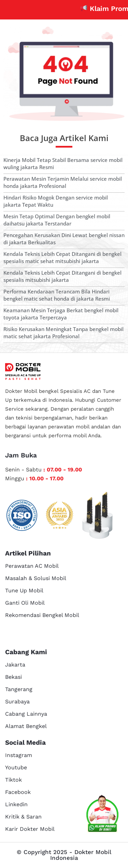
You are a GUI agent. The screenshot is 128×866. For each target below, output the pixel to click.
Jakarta (15, 664)
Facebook (18, 792)
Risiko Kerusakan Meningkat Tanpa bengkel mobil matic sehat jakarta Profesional (63, 333)
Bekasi (13, 677)
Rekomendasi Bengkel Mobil (42, 615)
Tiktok (13, 779)
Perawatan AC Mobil (32, 566)
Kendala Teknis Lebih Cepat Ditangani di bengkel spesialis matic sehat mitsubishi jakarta (62, 257)
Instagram (18, 755)
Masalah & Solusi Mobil (35, 578)
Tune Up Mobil (24, 590)
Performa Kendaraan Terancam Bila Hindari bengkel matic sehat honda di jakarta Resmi (56, 295)
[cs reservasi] (102, 814)
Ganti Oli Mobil (25, 603)
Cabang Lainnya (26, 714)
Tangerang (18, 689)
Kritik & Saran (23, 816)
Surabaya (17, 701)
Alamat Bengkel (26, 726)
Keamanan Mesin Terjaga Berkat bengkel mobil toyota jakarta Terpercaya (60, 314)
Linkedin (16, 804)
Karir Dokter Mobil (30, 829)
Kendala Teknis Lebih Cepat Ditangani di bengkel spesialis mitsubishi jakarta (62, 276)
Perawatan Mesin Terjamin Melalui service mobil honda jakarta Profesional (62, 182)
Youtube (16, 767)
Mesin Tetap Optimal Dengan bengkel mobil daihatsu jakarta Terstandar (56, 220)
